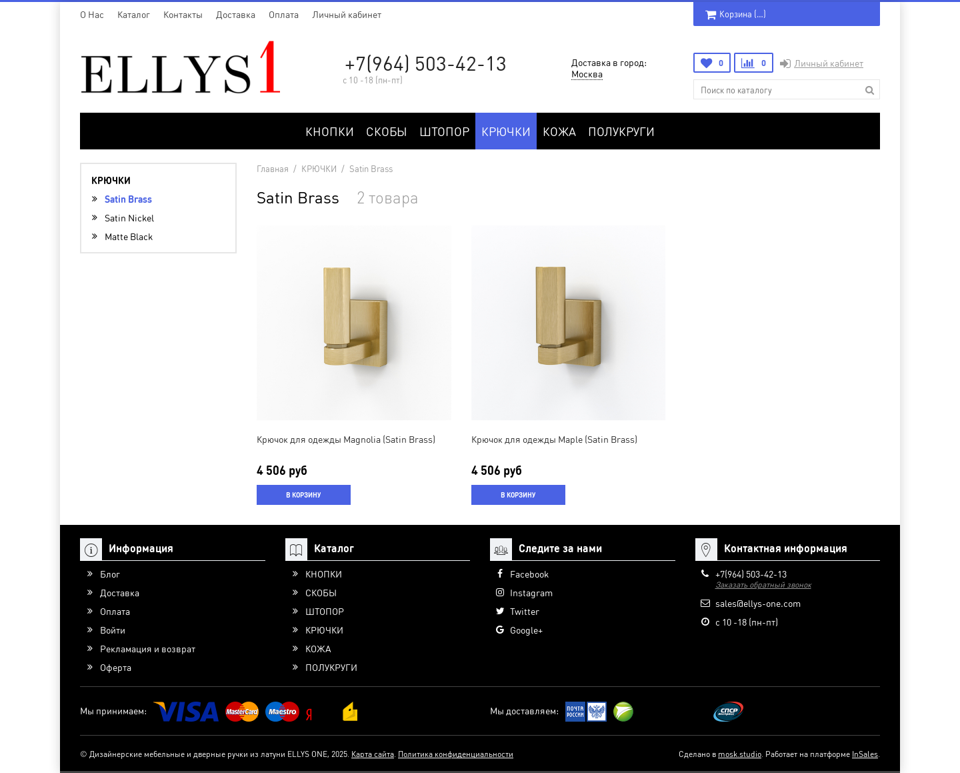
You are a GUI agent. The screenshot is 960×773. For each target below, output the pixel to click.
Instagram (531, 592)
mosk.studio (739, 754)
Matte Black (129, 236)
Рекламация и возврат (147, 648)
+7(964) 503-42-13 (426, 62)
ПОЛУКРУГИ (621, 131)
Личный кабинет (346, 14)
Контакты (183, 14)
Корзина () (735, 13)
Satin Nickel (129, 217)
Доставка (235, 14)
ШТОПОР (444, 131)
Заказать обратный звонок (763, 585)
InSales (865, 754)
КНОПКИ (329, 131)
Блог (110, 574)
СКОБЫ (386, 131)
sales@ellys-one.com (758, 603)
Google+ (526, 630)
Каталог (133, 14)
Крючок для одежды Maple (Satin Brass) (554, 439)
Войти (112, 630)
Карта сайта (372, 754)
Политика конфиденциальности (455, 754)
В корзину (303, 495)
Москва (587, 73)
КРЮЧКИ (506, 131)
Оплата (284, 14)
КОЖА (559, 131)
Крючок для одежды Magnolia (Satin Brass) (346, 439)
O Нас (92, 14)
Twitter (524, 611)
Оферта (115, 667)
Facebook (529, 574)
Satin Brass (128, 199)
